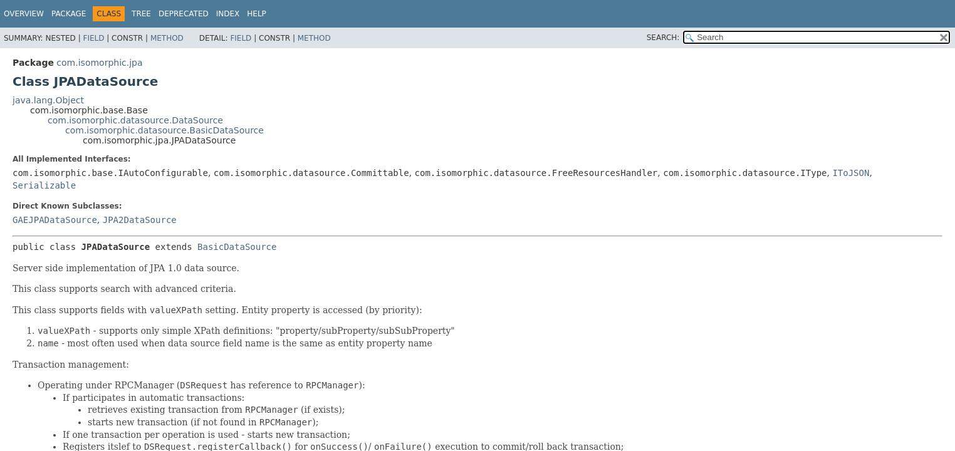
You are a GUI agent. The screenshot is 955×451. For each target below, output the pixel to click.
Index (228, 13)
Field (93, 38)
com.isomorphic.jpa (99, 63)
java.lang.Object (48, 100)
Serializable (44, 185)
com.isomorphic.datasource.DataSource (135, 120)
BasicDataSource (236, 247)
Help (256, 13)
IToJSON (850, 173)
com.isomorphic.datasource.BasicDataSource (164, 130)
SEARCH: (663, 37)
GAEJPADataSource (55, 220)
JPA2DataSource (140, 220)
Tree (141, 13)
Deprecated (184, 13)
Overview (24, 13)
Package (68, 13)
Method (167, 38)
